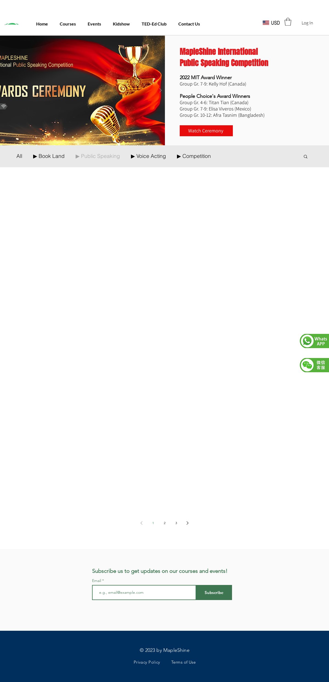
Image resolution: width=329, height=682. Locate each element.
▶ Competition (194, 156)
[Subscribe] (214, 592)
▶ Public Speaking (98, 156)
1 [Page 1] (153, 523)
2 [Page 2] (164, 523)
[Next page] (188, 523)
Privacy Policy (147, 662)
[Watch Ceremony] (206, 130)
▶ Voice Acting (148, 156)
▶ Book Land (49, 156)
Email (97, 580)
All (19, 156)
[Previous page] (142, 523)
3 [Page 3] (176, 523)
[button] (288, 22)
